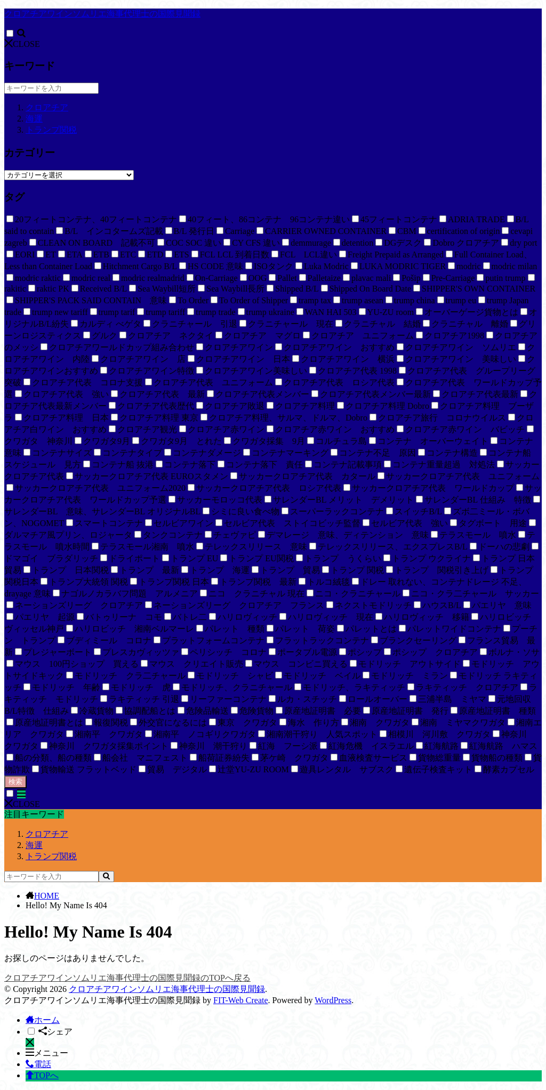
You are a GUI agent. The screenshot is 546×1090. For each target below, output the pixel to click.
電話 (38, 1064)
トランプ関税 (51, 129)
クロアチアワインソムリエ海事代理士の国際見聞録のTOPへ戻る (127, 977)
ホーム (43, 1019)
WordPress (333, 1000)
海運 (34, 118)
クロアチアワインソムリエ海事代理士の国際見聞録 (102, 13)
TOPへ (42, 1075)
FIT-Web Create (240, 1000)
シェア (55, 1031)
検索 (15, 782)
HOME (46, 895)
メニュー (47, 1052)
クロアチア (47, 107)
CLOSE (22, 44)
